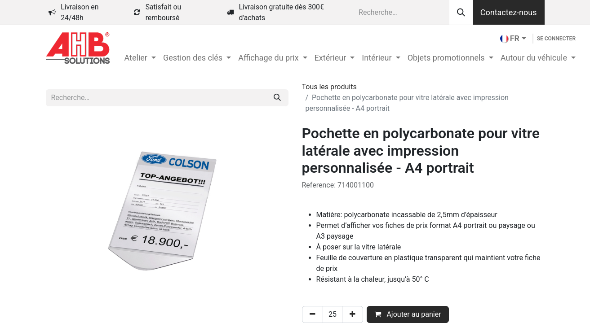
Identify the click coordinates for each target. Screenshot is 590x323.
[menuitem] (140, 57)
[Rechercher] (461, 12)
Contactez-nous (508, 12)
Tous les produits (329, 87)
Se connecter (556, 38)
